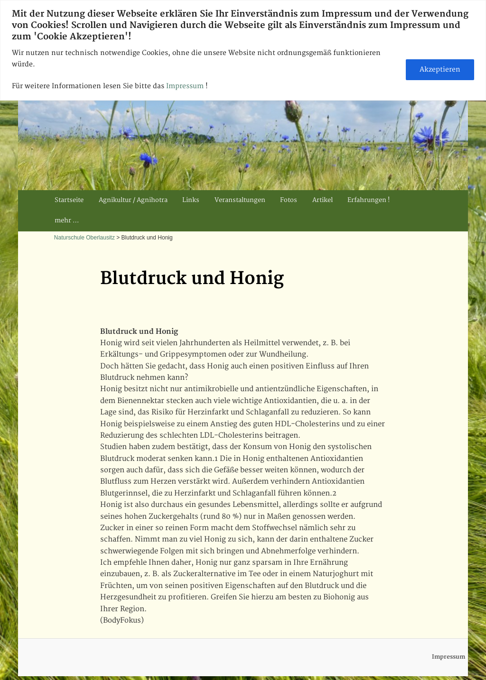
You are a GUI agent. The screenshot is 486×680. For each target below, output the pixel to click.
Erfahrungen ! (368, 200)
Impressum (186, 86)
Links (190, 200)
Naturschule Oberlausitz (84, 237)
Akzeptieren (440, 69)
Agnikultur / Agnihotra (133, 200)
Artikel (322, 200)
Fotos (288, 200)
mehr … (67, 220)
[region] (243, 50)
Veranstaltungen (240, 200)
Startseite (69, 200)
